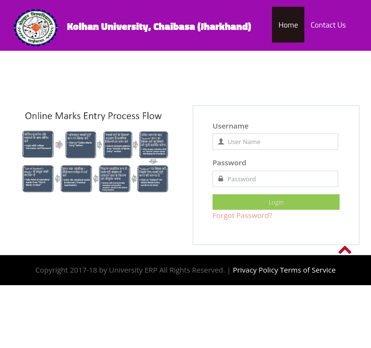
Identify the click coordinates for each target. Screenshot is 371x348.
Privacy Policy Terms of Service (284, 270)
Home (288, 24)
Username (231, 125)
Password (229, 162)
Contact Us (328, 24)
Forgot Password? (242, 215)
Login (276, 202)
